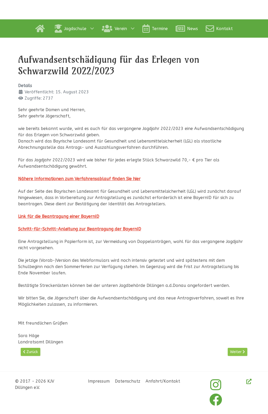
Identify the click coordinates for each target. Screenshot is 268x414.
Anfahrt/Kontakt (163, 381)
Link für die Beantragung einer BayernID (58, 216)
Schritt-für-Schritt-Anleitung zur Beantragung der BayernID (79, 228)
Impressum (99, 381)
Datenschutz (127, 381)
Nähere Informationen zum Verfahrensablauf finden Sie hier (79, 178)
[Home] (41, 28)
